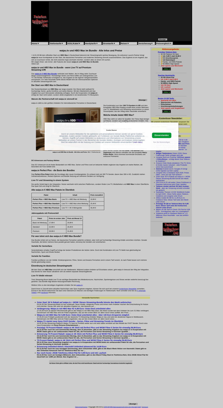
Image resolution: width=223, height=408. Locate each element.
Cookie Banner (111, 130)
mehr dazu (137, 142)
